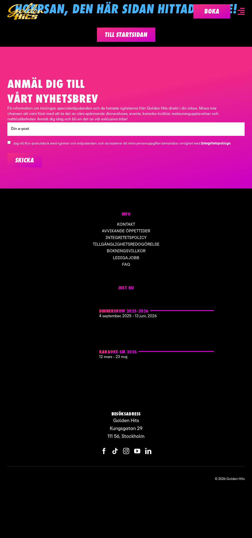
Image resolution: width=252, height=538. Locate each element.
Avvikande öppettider (126, 231)
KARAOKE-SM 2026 (118, 351)
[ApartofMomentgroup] (31, 478)
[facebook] (104, 451)
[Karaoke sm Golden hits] (65, 339)
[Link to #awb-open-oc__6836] (241, 11)
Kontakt (126, 224)
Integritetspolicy (126, 238)
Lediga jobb (126, 258)
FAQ (126, 265)
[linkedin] (148, 451)
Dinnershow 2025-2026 (124, 311)
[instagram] (126, 451)
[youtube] (137, 451)
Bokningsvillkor (126, 251)
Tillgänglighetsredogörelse (126, 244)
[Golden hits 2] (65, 298)
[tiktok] (115, 451)
